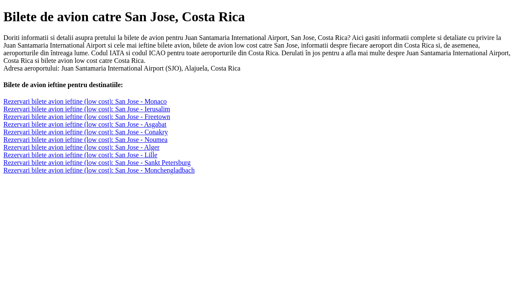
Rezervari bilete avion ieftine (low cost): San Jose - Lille (80, 155)
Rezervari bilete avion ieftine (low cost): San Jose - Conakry (85, 132)
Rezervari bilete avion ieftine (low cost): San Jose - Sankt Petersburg (96, 162)
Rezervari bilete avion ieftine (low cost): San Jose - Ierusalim (86, 109)
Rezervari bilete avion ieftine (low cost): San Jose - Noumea (85, 139)
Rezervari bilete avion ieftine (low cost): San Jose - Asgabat (84, 124)
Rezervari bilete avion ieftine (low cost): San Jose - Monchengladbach (99, 170)
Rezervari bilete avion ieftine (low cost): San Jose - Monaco (85, 101)
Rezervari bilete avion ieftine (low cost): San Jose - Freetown (86, 116)
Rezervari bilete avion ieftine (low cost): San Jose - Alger (81, 147)
